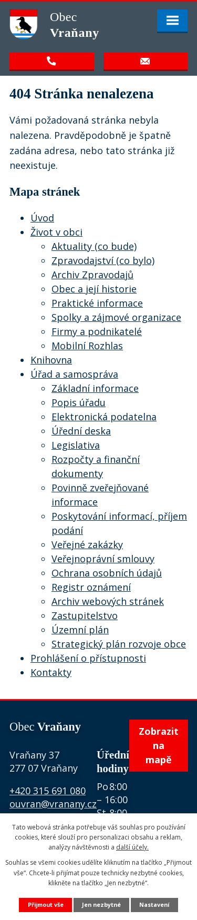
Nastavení (154, 904)
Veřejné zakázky (87, 544)
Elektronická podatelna (104, 416)
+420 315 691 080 (47, 790)
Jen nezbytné (101, 904)
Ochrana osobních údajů (106, 573)
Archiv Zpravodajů (92, 274)
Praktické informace (97, 303)
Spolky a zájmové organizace (116, 317)
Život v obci (56, 232)
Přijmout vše (46, 904)
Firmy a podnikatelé (96, 331)
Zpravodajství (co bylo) (102, 260)
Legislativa (75, 445)
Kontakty (50, 672)
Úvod (42, 217)
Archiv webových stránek (107, 601)
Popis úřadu (78, 402)
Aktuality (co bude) (94, 246)
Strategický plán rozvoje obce (118, 644)
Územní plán (80, 629)
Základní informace (95, 388)
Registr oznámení (91, 587)
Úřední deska (81, 430)
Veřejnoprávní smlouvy (102, 558)
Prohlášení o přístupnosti (88, 658)
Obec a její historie (94, 288)
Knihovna (51, 359)
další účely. (132, 847)
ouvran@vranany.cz (53, 803)
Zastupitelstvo (84, 615)
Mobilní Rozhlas (87, 345)
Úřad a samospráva (74, 374)
